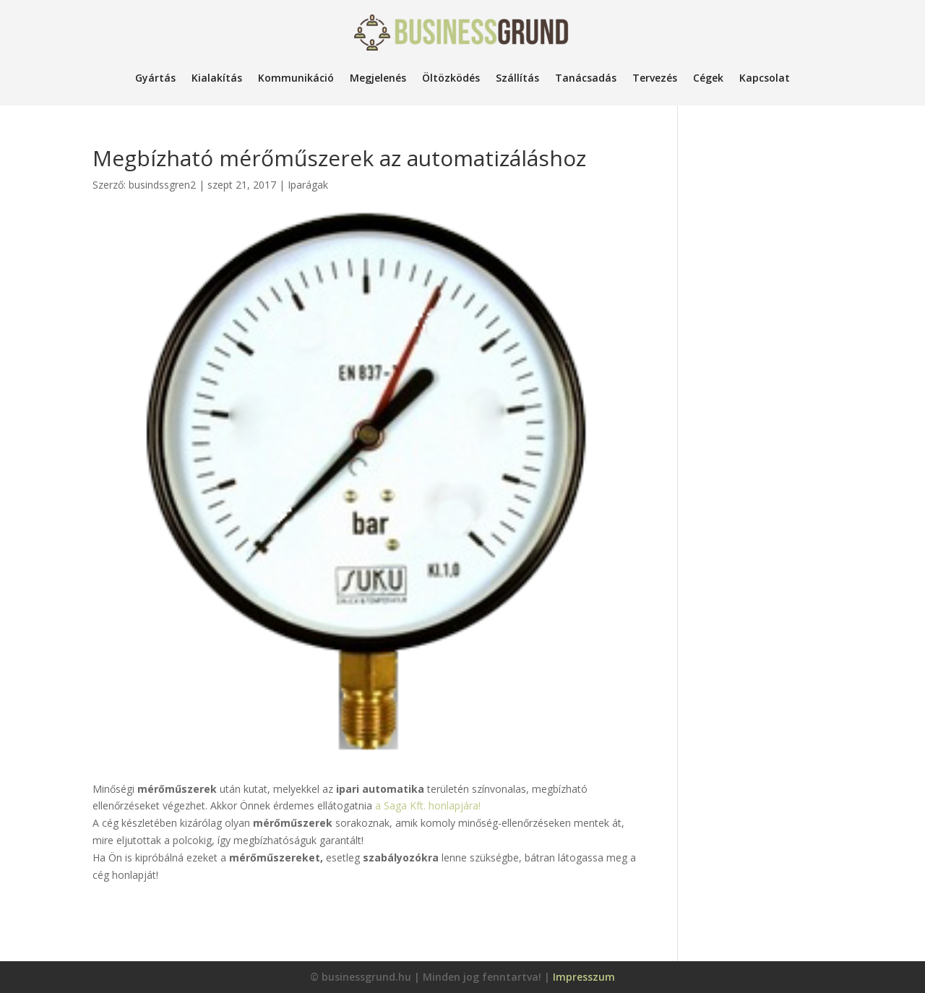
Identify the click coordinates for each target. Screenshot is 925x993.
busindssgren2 (162, 185)
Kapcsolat (764, 78)
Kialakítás (217, 78)
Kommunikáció (296, 78)
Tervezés (654, 78)
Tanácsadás (585, 78)
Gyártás (155, 78)
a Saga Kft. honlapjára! (428, 805)
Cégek (708, 78)
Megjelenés (378, 78)
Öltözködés (451, 78)
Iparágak (308, 185)
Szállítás (517, 78)
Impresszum (584, 977)
